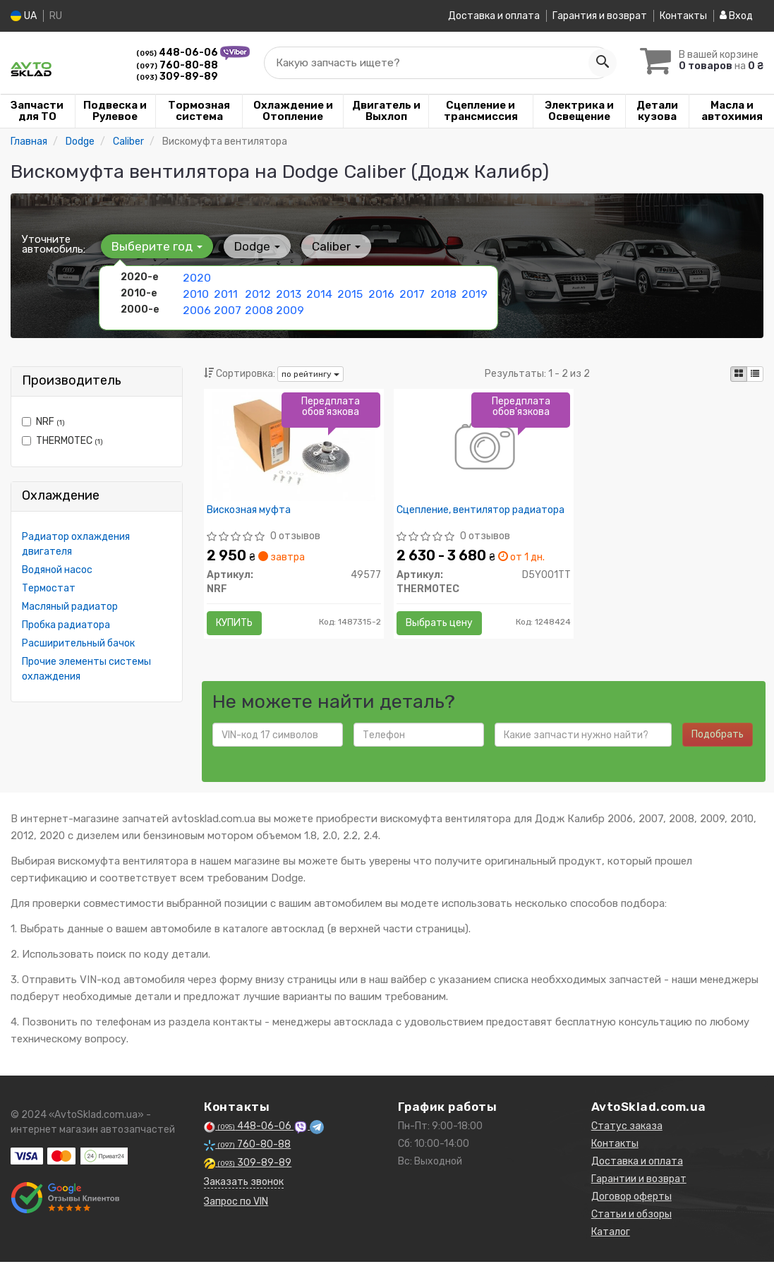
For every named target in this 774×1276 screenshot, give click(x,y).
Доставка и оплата (494, 16)
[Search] (595, 63)
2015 (349, 292)
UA (24, 16)
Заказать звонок (244, 1196)
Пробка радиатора (66, 625)
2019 (473, 292)
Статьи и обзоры (631, 1228)
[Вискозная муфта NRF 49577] (293, 451)
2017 (410, 292)
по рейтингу (310, 374)
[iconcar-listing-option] (754, 374)
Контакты (683, 16)
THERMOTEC (62, 441)
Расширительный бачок (78, 643)
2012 (256, 292)
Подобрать (717, 748)
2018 (442, 292)
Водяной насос (57, 570)
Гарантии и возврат (639, 1193)
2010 (194, 292)
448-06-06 (178, 53)
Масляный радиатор (70, 607)
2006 (195, 307)
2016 (380, 292)
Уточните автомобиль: (53, 244)
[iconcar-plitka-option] (738, 374)
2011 (224, 292)
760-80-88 (177, 65)
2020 (195, 277)
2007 (226, 307)
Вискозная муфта (254, 515)
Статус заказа (627, 1140)
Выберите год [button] (154, 246)
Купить (239, 628)
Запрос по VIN (236, 1216)
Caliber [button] (324, 246)
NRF (43, 422)
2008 (257, 307)
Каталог (610, 1246)
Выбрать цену (444, 628)
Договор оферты (631, 1211)
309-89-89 (177, 77)
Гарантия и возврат (599, 16)
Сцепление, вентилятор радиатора (458, 520)
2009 (288, 307)
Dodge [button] (250, 246)
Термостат (48, 588)
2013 (287, 292)
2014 (317, 292)
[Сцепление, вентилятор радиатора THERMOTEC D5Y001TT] (484, 451)
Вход (736, 16)
